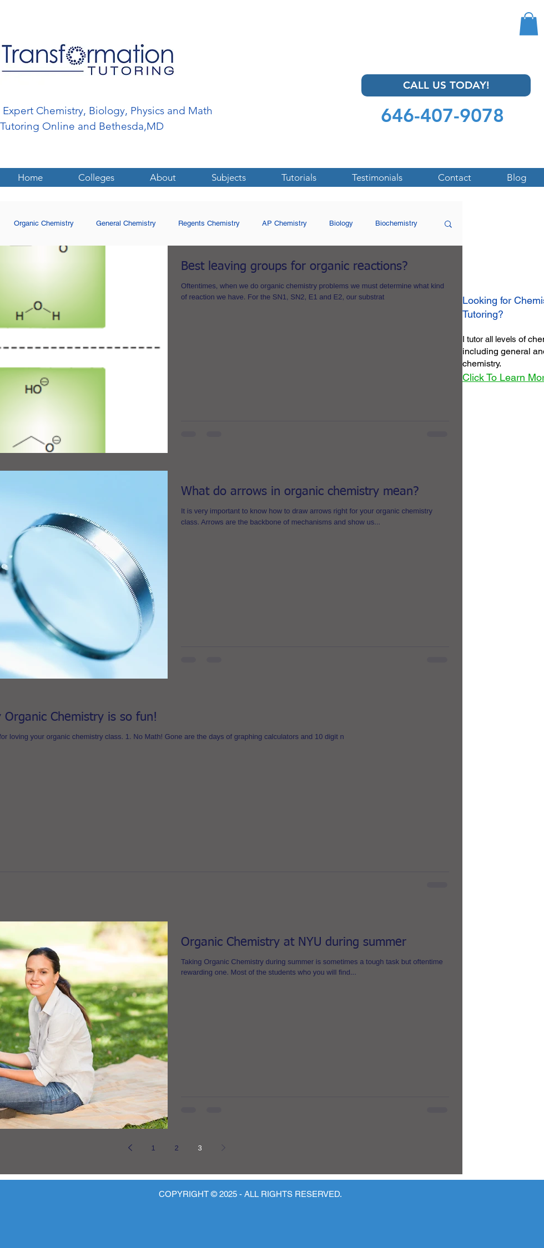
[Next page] (223, 1148)
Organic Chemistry (44, 223)
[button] (528, 23)
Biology (341, 223)
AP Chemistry (284, 223)
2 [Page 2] (176, 1148)
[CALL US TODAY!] (446, 85)
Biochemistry (396, 223)
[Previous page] (130, 1148)
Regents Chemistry (209, 223)
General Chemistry (126, 223)
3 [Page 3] (200, 1148)
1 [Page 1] (153, 1148)
